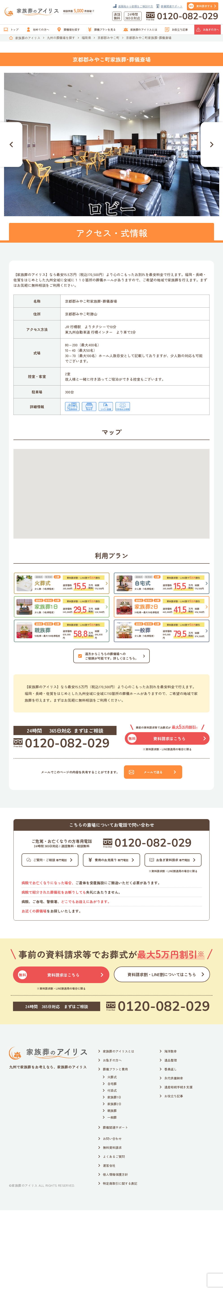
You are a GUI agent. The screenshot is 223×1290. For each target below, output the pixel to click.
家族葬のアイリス (27, 38)
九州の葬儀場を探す (61, 37)
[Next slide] (212, 144)
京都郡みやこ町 (108, 37)
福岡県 (86, 37)
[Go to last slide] (11, 144)
